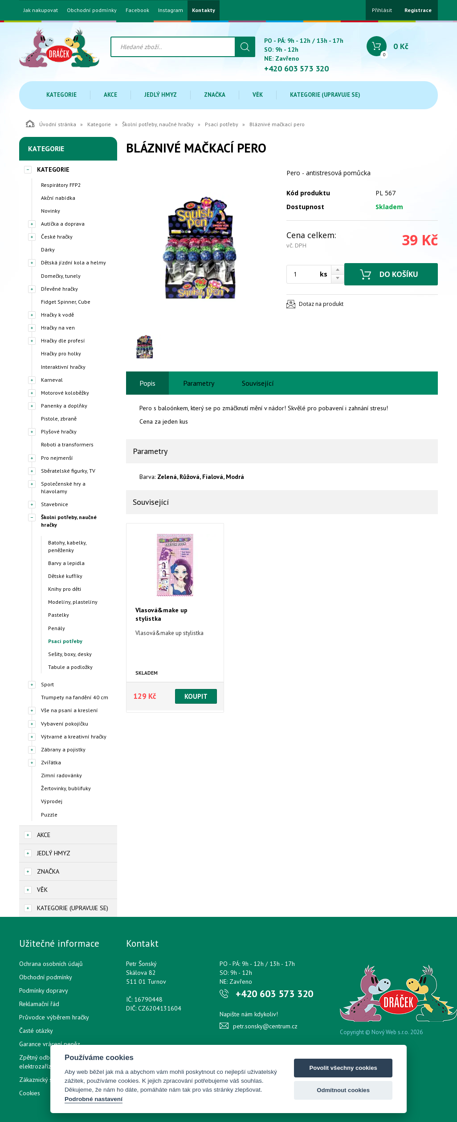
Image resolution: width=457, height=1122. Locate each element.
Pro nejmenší (57, 457)
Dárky (48, 249)
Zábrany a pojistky (63, 749)
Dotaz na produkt (321, 304)
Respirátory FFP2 (61, 185)
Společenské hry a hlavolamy (63, 487)
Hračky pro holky (61, 353)
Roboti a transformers (67, 444)
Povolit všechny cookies (343, 1067)
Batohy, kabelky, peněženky (67, 546)
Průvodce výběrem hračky (54, 1017)
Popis (147, 383)
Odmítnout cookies (343, 1090)
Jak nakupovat (41, 10)
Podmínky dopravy (43, 990)
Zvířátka (51, 762)
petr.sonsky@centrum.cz (265, 1026)
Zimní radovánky (61, 775)
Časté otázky (36, 1031)
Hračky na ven (58, 327)
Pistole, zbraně (59, 418)
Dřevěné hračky (59, 288)
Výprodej (51, 801)
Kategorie (61, 95)
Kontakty (203, 10)
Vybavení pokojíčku (64, 723)
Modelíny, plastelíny (73, 601)
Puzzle (49, 814)
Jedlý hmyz (160, 95)
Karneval (52, 379)
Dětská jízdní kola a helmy (73, 262)
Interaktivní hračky (63, 366)
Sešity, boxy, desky (70, 654)
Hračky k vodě (57, 314)
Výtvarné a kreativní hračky (73, 736)
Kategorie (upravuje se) (325, 95)
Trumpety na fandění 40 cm (74, 697)
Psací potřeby (221, 124)
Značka (214, 95)
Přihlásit (382, 10)
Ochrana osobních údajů (51, 964)
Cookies (29, 1093)
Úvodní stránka (51, 123)
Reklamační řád (39, 1004)
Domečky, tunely (61, 275)
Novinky (50, 210)
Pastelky (58, 614)
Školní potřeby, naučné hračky (158, 124)
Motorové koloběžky (65, 392)
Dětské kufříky (65, 576)
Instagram (170, 10)
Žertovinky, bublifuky (66, 788)
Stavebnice (54, 504)
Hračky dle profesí (63, 340)
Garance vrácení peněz (49, 1044)
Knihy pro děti (64, 589)
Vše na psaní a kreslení (69, 710)
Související (258, 383)
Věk (258, 95)
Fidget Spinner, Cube (65, 301)
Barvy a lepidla (66, 563)
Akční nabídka (58, 197)
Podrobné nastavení (93, 1099)
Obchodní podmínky (92, 10)
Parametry (198, 383)
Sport (47, 684)
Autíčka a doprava (63, 223)
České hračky (57, 236)
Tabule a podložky (70, 667)
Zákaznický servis (42, 1080)
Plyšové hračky (59, 431)
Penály (56, 628)
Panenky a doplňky (64, 405)
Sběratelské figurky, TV (68, 470)
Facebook (137, 10)
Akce (110, 95)
